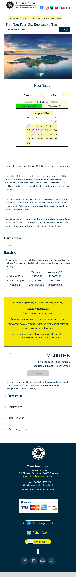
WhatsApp (40, 532)
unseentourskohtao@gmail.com (38, 476)
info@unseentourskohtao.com (20, 388)
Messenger (40, 523)
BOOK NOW (15, 18)
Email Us (40, 541)
